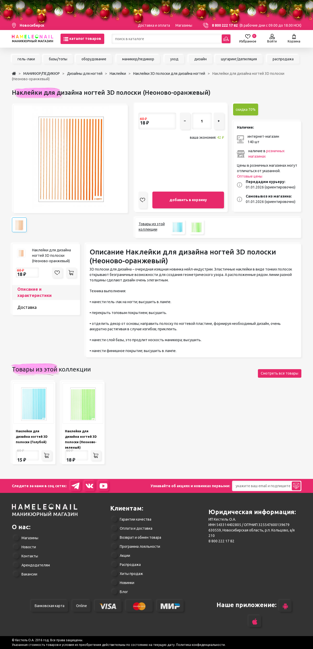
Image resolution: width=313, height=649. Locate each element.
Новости (28, 547)
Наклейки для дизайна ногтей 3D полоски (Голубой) (32, 436)
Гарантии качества (135, 519)
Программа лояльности (140, 546)
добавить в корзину (188, 200)
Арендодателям (35, 565)
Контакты (29, 556)
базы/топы (58, 59)
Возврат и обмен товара (140, 537)
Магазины (183, 25)
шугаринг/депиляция (239, 59)
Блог (124, 592)
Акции (125, 555)
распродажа (283, 59)
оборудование (93, 59)
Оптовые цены (249, 176)
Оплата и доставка (136, 528)
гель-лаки (26, 59)
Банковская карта (49, 606)
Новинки (127, 583)
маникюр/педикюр (138, 59)
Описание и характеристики (34, 292)
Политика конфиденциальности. (201, 644)
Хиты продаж (131, 574)
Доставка (27, 307)
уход (174, 59)
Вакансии (29, 574)
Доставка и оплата (154, 25)
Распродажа (130, 565)
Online (81, 606)
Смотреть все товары (279, 373)
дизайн (200, 59)
